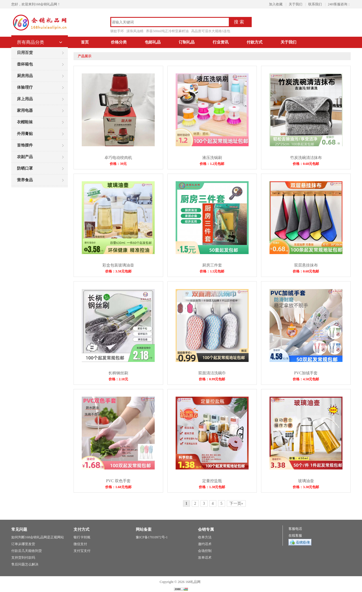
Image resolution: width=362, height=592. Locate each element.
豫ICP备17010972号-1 (152, 537)
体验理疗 (25, 87)
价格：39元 (118, 164)
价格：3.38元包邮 (306, 487)
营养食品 (25, 180)
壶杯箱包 (25, 64)
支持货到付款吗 (23, 558)
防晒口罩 (25, 168)
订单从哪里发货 (23, 544)
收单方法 (205, 537)
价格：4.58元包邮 (306, 379)
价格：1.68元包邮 (118, 487)
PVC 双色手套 (118, 481)
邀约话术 (205, 544)
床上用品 (25, 99)
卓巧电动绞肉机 (118, 158)
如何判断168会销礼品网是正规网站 (37, 537)
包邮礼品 (153, 42)
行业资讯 (221, 42)
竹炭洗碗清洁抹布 (306, 158)
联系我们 (315, 4)
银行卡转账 (82, 537)
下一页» (236, 503)
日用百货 (25, 53)
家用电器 (25, 110)
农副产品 (25, 157)
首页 (85, 42)
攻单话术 (205, 558)
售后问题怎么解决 (24, 564)
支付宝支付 (82, 551)
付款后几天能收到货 (26, 551)
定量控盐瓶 (212, 481)
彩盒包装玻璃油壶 (118, 265)
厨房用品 (25, 76)
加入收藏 (276, 4)
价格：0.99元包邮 (212, 379)
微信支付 (80, 544)
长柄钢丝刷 (118, 373)
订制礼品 (187, 42)
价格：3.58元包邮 (118, 271)
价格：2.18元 (118, 379)
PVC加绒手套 (306, 373)
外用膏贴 (25, 134)
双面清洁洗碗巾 (212, 373)
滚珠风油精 (134, 31)
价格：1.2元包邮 (212, 164)
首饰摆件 (25, 145)
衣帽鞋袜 (25, 122)
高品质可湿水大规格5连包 (210, 31)
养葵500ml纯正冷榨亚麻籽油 (167, 31)
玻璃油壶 (306, 481)
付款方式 (254, 42)
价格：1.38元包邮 (212, 487)
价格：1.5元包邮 (212, 271)
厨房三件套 (212, 265)
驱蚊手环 (117, 31)
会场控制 (205, 551)
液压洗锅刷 (212, 158)
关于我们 (295, 4)
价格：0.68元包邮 (306, 164)
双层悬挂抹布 (306, 265)
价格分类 (119, 42)
